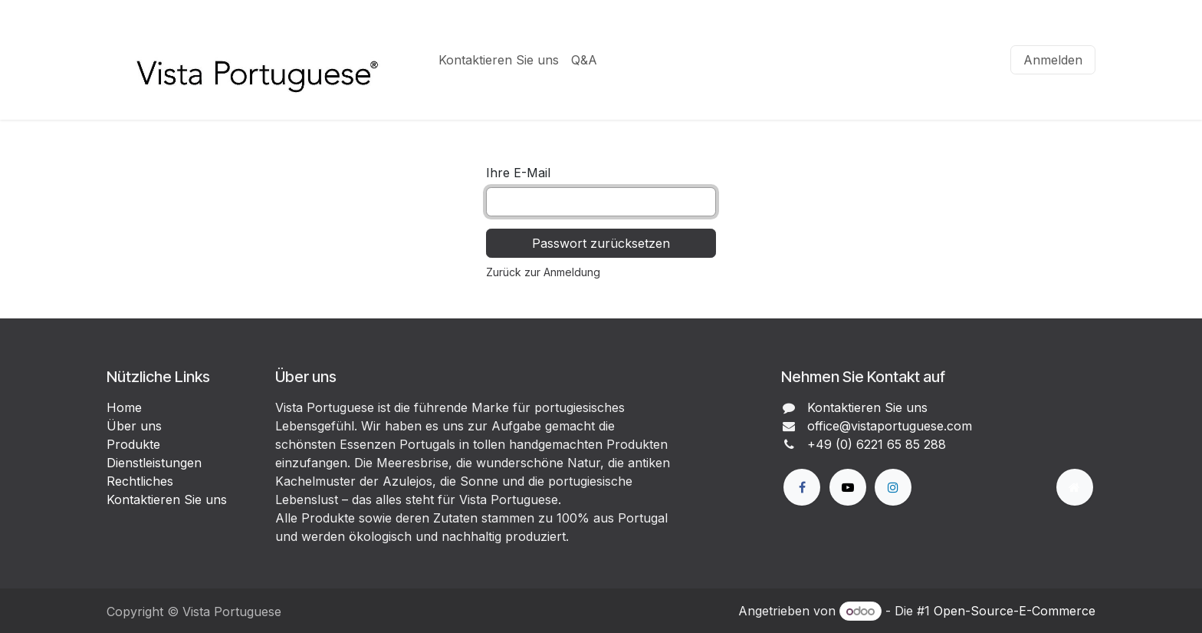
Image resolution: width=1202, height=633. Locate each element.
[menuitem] (498, 60)
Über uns (134, 426)
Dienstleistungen (154, 462)
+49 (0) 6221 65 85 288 (876, 444)
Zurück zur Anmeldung (543, 272)
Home (124, 407)
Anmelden (1052, 60)
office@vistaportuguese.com (889, 426)
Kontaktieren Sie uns (167, 499)
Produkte (133, 444)
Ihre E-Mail (518, 172)
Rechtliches (140, 481)
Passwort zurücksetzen (601, 243)
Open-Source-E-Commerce (1014, 610)
